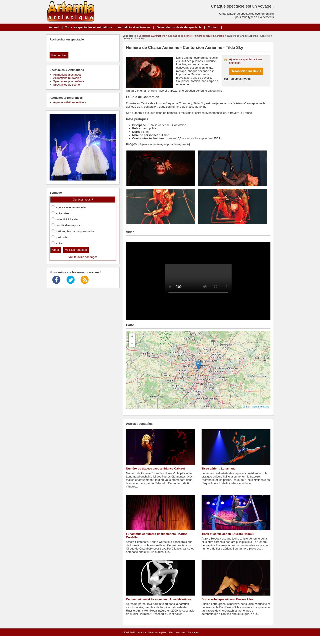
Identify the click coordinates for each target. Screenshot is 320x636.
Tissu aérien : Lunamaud (219, 468)
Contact (213, 27)
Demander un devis (246, 71)
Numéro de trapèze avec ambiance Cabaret (155, 468)
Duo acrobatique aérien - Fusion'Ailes (227, 599)
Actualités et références (134, 27)
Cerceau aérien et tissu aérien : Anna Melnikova (158, 599)
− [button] (132, 343)
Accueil (54, 27)
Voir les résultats (76, 249)
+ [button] (132, 336)
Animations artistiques (67, 74)
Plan (170, 632)
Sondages (193, 632)
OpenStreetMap (260, 406)
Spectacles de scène (179, 35)
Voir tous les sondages (83, 257)
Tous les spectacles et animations (88, 27)
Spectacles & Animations (151, 35)
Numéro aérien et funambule (209, 35)
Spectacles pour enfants (68, 81)
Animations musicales (67, 78)
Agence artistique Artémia (69, 102)
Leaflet (246, 406)
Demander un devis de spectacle (179, 27)
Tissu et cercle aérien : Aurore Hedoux (228, 534)
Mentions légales (157, 632)
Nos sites (181, 632)
